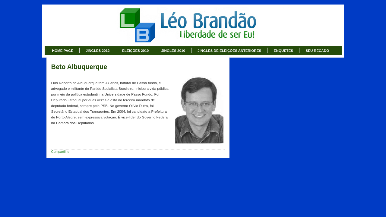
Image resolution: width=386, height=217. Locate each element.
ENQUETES (283, 50)
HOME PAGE (62, 50)
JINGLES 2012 (97, 50)
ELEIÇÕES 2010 (135, 50)
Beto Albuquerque (79, 67)
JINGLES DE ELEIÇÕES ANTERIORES (229, 50)
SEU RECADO (317, 50)
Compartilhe (60, 151)
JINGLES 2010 (173, 50)
